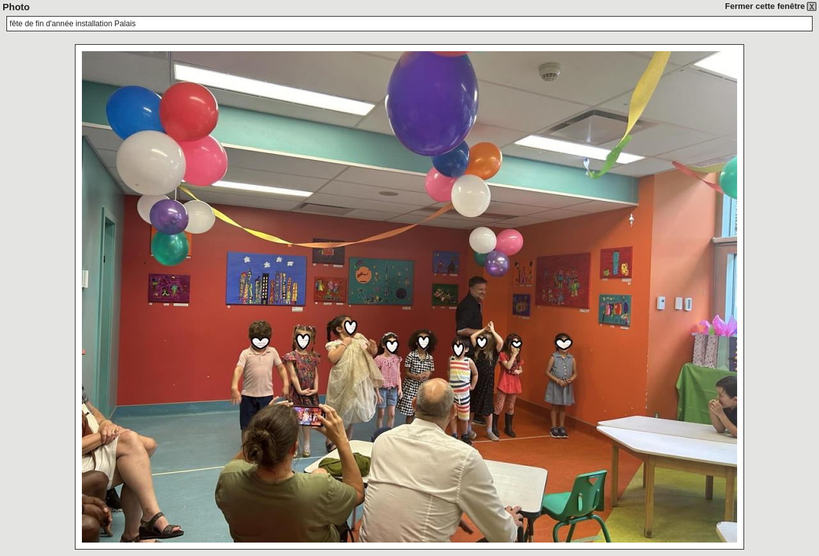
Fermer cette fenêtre (765, 6)
